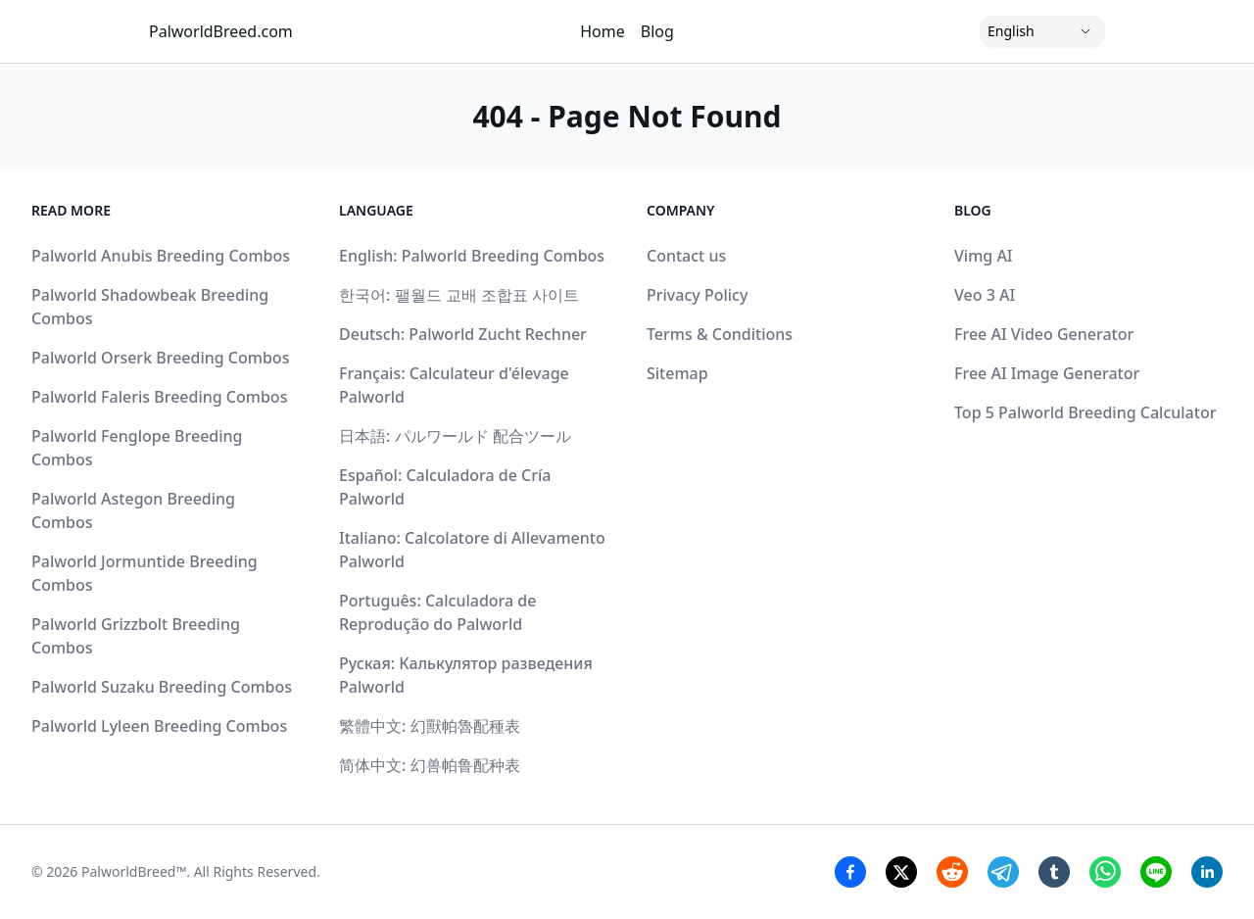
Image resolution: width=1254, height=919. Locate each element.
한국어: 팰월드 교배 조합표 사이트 (459, 295)
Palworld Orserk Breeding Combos (160, 357)
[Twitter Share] (901, 872)
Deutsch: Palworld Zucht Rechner (463, 334)
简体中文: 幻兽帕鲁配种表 (429, 765)
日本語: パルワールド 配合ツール (455, 436)
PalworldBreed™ (133, 871)
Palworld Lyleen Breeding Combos (159, 726)
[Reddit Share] (952, 872)
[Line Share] (1156, 872)
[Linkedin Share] (1207, 872)
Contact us (686, 255)
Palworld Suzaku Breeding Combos (161, 687)
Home (602, 31)
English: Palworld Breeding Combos (471, 255)
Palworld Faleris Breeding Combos (159, 397)
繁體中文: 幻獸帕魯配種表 (429, 726)
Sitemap (677, 373)
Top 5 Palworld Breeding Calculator (1085, 412)
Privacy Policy (697, 295)
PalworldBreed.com (221, 31)
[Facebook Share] (850, 872)
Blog (657, 31)
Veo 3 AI (984, 295)
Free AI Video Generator (1043, 334)
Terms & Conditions (720, 334)
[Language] (1042, 31)
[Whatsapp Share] (1105, 872)
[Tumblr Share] (1054, 872)
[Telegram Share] (1003, 872)
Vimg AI (983, 255)
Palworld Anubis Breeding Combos (160, 255)
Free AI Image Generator (1046, 373)
